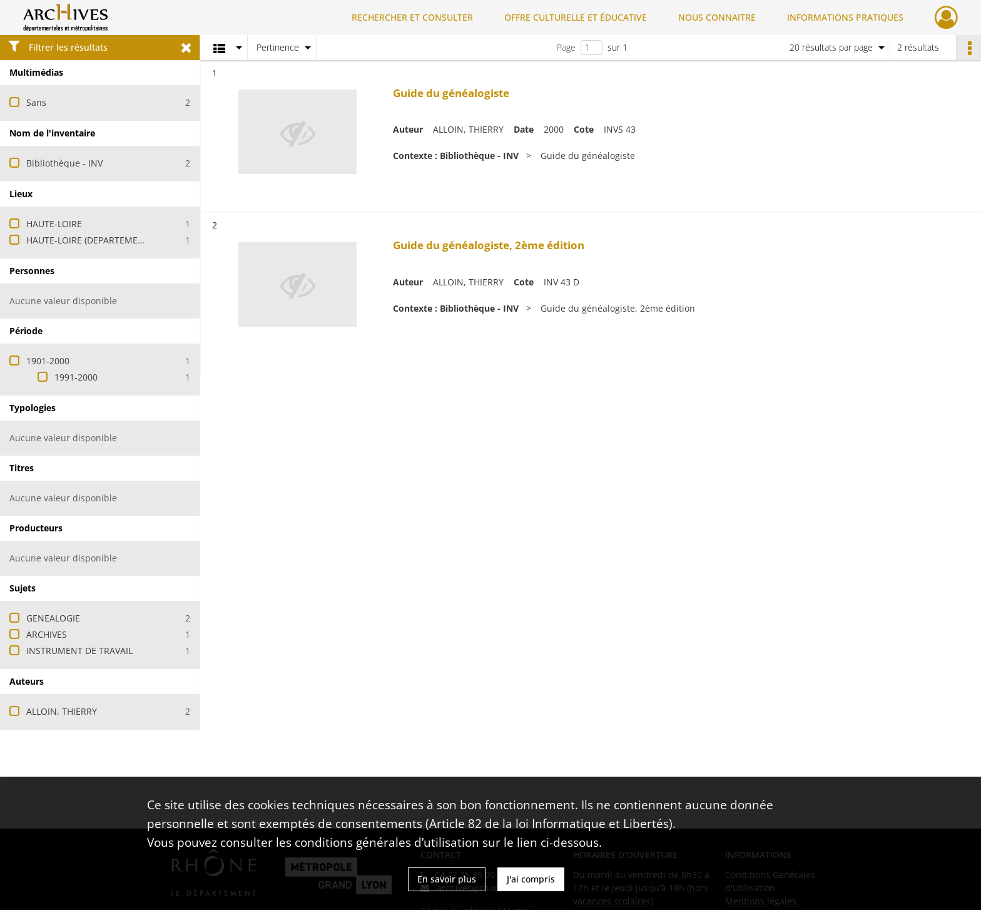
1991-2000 (76, 377)
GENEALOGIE (53, 618)
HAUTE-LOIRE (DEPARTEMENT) (89, 240)
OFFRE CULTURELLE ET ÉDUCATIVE (575, 17)
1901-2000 (47, 361)
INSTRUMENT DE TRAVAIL (79, 651)
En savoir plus (446, 879)
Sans (36, 102)
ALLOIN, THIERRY (61, 711)
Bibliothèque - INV (64, 163)
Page (566, 47)
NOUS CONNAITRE (717, 17)
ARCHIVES (46, 634)
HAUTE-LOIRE (54, 224)
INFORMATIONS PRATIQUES (845, 17)
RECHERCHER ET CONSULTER (412, 17)
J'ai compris (531, 879)
